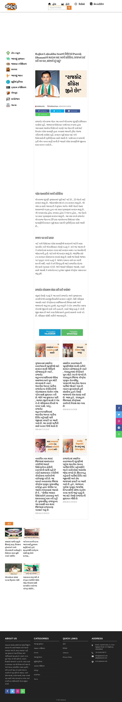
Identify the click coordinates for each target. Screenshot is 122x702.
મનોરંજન (37, 675)
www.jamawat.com (101, 661)
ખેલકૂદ (36, 670)
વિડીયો (65, 648)
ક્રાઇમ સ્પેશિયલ (39, 666)
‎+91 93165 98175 (100, 652)
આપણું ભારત (38, 657)
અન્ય (36, 679)
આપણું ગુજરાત (38, 644)
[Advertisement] (61, 31)
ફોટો (64, 644)
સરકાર (36, 653)
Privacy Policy (67, 657)
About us (65, 653)
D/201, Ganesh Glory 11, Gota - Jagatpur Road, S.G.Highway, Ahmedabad (105, 647)
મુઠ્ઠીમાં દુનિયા (38, 661)
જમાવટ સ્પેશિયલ (39, 648)
